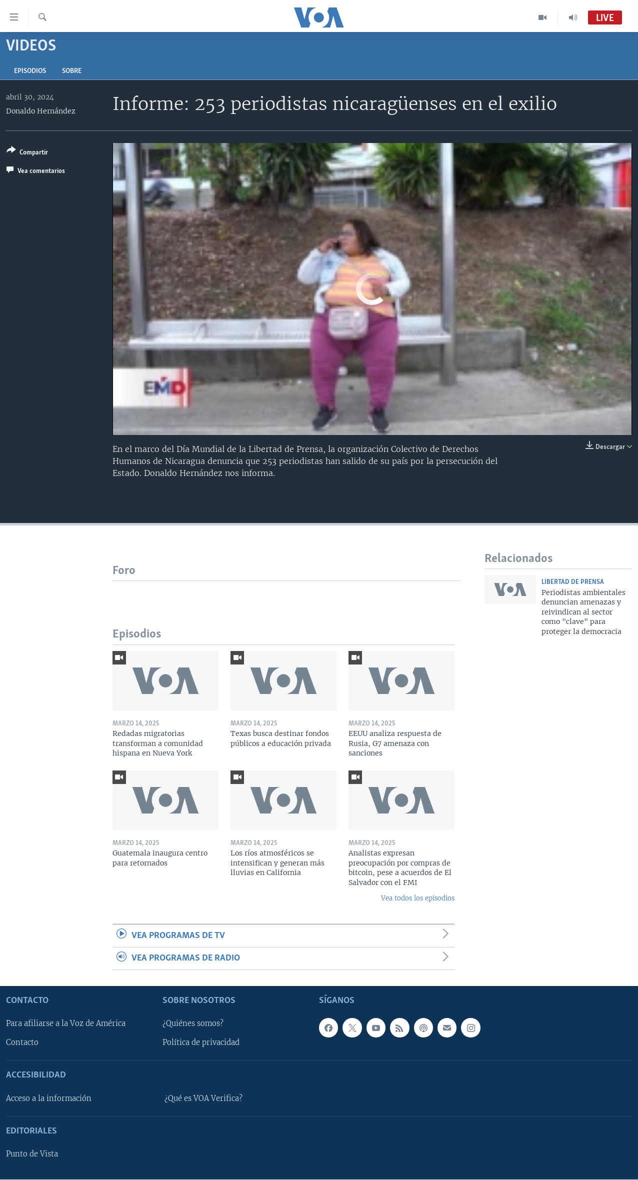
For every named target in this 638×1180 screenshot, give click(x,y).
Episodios (30, 71)
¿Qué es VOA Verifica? (203, 1098)
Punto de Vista (32, 1154)
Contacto (22, 1043)
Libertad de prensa (573, 582)
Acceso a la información (49, 1098)
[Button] (27, 153)
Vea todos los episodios (417, 898)
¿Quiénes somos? (193, 1024)
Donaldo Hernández (41, 111)
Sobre (72, 71)
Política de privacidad (201, 1043)
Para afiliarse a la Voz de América (66, 1024)
